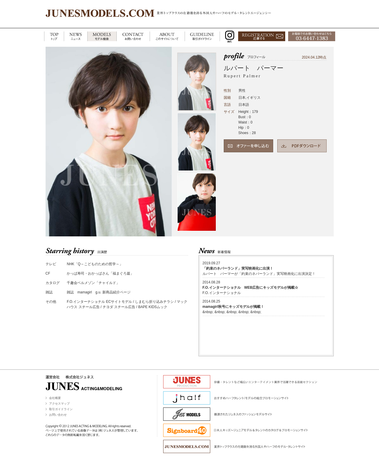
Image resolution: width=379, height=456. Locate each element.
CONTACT (133, 36)
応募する (261, 36)
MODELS (101, 36)
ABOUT (167, 36)
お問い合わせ (58, 414)
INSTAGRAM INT (228, 36)
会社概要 (55, 398)
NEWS (75, 36)
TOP (54, 36)
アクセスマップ (59, 403)
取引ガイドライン (61, 409)
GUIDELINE (202, 36)
